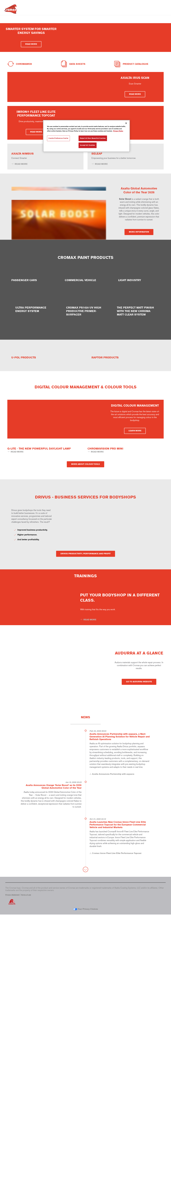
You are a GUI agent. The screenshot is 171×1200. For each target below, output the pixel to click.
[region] (86, 136)
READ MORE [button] (31, 60)
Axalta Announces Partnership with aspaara (113, 1057)
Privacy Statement (12, 1180)
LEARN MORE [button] (135, 629)
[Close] (126, 123)
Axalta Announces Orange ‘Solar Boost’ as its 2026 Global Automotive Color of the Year (53, 1069)
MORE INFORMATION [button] (139, 347)
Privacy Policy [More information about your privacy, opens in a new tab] (118, 131)
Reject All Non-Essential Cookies (93, 138)
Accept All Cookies (87, 145)
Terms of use (26, 1180)
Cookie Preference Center (58, 138)
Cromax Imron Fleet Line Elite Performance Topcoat (116, 1139)
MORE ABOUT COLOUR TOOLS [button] (85, 711)
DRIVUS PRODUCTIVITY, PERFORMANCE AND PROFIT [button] (86, 816)
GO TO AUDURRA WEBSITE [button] (139, 953)
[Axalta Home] (10, 9)
